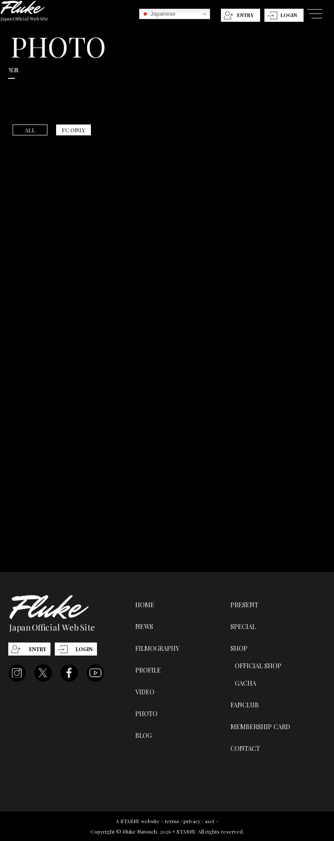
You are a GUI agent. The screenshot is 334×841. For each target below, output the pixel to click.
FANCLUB (244, 704)
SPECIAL (243, 626)
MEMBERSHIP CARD (260, 726)
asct (209, 820)
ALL (30, 130)
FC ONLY (73, 130)
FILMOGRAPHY (157, 648)
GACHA (245, 683)
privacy (192, 820)
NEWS (144, 626)
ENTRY (245, 15)
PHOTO (146, 713)
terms (172, 820)
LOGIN (289, 15)
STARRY (130, 820)
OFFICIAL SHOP (258, 665)
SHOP (238, 648)
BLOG (143, 735)
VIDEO (144, 691)
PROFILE (148, 670)
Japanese (159, 13)
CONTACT (245, 748)
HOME (144, 604)
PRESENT (244, 604)
